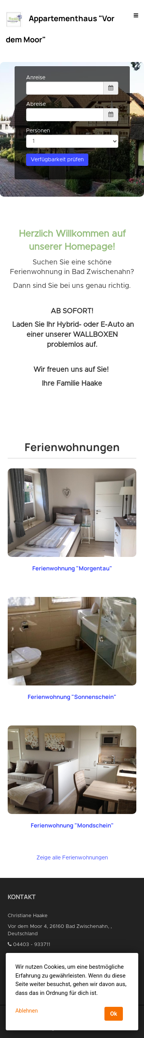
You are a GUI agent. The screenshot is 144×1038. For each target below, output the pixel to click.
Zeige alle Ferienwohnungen (72, 858)
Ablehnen (26, 1011)
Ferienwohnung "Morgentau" (72, 568)
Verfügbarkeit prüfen (57, 159)
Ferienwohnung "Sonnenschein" (72, 697)
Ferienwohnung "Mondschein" (72, 825)
